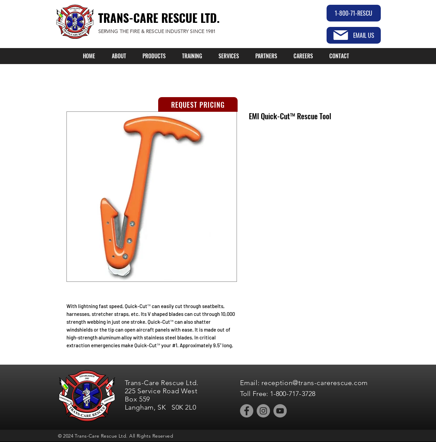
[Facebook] (246, 410)
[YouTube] (280, 410)
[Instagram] (263, 410)
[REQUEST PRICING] (198, 104)
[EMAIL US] (354, 35)
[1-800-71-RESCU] (354, 13)
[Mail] (341, 35)
